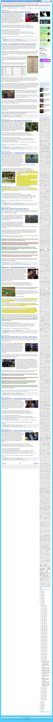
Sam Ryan (42, 48)
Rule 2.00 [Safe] (46, 475)
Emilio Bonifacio (45, 253)
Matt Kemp (48, 389)
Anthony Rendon (42, 140)
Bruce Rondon (47, 179)
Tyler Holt (48, 564)
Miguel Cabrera (46, 397)
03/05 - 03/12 (44, 688)
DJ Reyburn (45, 215)
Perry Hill (42, 432)
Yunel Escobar (47, 585)
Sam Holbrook (44, 517)
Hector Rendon (47, 284)
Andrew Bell (42, 133)
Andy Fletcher (48, 134)
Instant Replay (12, 264)
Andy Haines (47, 135)
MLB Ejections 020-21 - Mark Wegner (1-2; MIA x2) (43, 40)
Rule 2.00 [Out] (41, 473)
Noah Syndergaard (47, 420)
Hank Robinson (42, 283)
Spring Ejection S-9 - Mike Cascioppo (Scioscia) (16, 12)
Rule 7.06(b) (41, 498)
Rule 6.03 (48, 492)
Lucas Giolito (46, 364)
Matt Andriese (42, 386)
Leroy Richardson (45, 362)
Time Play (49, 546)
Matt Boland (43, 387)
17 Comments (14, 147)
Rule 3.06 (27, 331)
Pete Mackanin (46, 432)
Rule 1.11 (43, 460)
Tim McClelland (46, 544)
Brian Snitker (41, 177)
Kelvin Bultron (48, 345)
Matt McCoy (42, 390)
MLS (46, 367)
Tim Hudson (48, 543)
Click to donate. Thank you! (44, 58)
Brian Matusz (47, 175)
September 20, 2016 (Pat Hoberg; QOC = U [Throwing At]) (25, 33)
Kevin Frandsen (46, 349)
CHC (49, 183)
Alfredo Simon (46, 131)
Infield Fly (48, 292)
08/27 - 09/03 (44, 627)
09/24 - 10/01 (44, 622)
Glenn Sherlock (42, 278)
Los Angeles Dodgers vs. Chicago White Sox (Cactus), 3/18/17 (14, 455)
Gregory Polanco (45, 280)
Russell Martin (43, 508)
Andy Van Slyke (46, 136)
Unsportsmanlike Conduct (44, 572)
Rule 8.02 (41, 502)
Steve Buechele (45, 532)
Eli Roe (47, 252)
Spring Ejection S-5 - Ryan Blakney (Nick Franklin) (17, 399)
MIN (49, 366)
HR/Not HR (47, 282)
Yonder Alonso (42, 584)
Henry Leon (47, 285)
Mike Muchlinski (46, 404)
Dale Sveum (45, 216)
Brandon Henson (45, 167)
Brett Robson (45, 172)
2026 (41, 591)
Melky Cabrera (45, 393)
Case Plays (47, 190)
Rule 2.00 (47, 462)
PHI (40, 423)
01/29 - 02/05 (44, 695)
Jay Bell (42, 307)
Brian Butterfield (43, 173)
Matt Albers (49, 385)
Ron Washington (43, 456)
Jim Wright (46, 321)
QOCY (28, 204)
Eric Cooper (7, 264)
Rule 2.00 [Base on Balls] (45, 464)
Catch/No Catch (47, 191)
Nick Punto (49, 419)
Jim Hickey (49, 318)
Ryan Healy (47, 510)
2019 (41, 601)
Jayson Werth (48, 307)
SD (46, 513)
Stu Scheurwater (46, 535)
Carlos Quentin (41, 189)
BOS (46, 147)
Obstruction (41, 422)
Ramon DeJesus (42, 440)
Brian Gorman (42, 174)
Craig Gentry (47, 213)
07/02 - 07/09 (44, 639)
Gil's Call (42, 277)
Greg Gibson (47, 278)
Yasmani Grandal (42, 583)
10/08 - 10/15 (44, 619)
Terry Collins (47, 539)
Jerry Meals (41, 317)
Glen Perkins (47, 277)
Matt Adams (44, 385)
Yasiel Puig (47, 582)
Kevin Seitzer (42, 352)
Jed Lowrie (46, 308)
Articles (7, 116)
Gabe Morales (46, 270)
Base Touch (48, 150)
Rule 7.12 (48, 499)
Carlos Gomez (42, 188)
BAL (43, 147)
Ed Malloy (46, 245)
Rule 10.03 (43, 462)
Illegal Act (48, 290)
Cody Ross (42, 209)
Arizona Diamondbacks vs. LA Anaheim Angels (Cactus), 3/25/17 (15, 36)
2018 (41, 602)
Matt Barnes (46, 386)
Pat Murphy (41, 427)
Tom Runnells (46, 550)
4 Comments (13, 262)
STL (47, 514)
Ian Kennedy (46, 289)
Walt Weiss (47, 577)
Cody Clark (49, 208)
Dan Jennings (46, 218)
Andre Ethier (48, 132)
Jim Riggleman (47, 320)
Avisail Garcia (8, 148)
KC (41, 344)
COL (40, 185)
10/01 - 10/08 (44, 620)
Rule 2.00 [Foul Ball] (45, 468)
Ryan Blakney (20, 426)
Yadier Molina (47, 581)
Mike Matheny (43, 403)
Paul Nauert (45, 429)
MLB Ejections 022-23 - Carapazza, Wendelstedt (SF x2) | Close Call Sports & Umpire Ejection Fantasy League (44, 50)
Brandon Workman (45, 168)
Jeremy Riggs (47, 315)
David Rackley (42, 230)
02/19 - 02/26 (44, 691)
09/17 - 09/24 (44, 623)
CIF (42, 184)
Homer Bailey (45, 287)
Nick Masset (44, 419)
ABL (44, 117)
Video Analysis (43, 575)
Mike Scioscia (42, 406)
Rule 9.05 (45, 505)
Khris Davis (46, 352)
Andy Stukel (41, 136)
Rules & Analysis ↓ (38, 8)
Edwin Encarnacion (46, 248)
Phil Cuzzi (44, 434)
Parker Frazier (47, 424)
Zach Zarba (41, 586)
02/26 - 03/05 (44, 689)
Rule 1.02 (46, 459)
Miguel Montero (45, 398)
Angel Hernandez (8, 204)
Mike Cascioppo (47, 400)
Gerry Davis (48, 276)
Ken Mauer (47, 346)
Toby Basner (43, 547)
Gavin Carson (47, 272)
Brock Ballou (47, 177)
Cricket (40, 214)
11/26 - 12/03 (44, 609)
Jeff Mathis (46, 311)
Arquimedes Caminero (43, 143)
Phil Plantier (43, 435)
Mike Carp (42, 400)
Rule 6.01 (48, 491)
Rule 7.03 (45, 496)
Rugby (43, 459)
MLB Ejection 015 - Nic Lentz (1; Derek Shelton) (47, 110)
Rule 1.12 (47, 460)
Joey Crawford (48, 325)
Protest (45, 437)
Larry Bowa (45, 359)
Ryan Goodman (43, 510)
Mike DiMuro (42, 401)
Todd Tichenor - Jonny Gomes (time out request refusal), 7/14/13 (19, 186)
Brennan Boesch (45, 169)
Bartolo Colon (44, 149)
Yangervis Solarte (42, 582)
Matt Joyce (44, 389)
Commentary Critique (46, 210)
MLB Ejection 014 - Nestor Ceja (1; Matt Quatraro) (47, 94)
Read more (44, 31)
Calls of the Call (48, 185)
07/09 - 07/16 (44, 637)
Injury (42, 293)
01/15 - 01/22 (44, 696)
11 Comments (14, 458)
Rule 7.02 (41, 496)
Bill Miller (49, 155)
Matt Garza (46, 388)
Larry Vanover (46, 360)
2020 (41, 599)
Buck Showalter (42, 181)
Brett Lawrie (45, 171)
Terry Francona (42, 540)
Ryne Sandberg (43, 513)
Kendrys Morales (42, 347)
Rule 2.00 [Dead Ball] (44, 466)
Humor (48, 287)
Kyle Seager (42, 356)
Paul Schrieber (44, 430)
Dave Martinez (48, 224)
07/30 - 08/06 (44, 633)
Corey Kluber (41, 211)
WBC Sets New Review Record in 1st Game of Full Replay (19, 337)
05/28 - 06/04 (44, 646)
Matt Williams (42, 391)
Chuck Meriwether (44, 204)
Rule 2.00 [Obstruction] (46, 471)
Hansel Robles (47, 283)
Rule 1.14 (43, 461)
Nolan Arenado (42, 421)
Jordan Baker (16, 331)
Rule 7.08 (45, 498)
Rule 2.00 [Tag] (45, 477)
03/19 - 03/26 (44, 660)
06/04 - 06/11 (44, 644)
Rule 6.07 (45, 494)
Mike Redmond (46, 405)
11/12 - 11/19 (44, 612)
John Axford (46, 326)
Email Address (42, 65)
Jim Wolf (41, 321)
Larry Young (41, 361)
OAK (47, 421)
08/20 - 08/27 (44, 629)
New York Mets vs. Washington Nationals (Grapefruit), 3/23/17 (14, 200)
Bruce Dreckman (42, 179)
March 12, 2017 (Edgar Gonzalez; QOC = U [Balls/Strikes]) (26, 453)
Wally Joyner (41, 577)
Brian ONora (42, 176)
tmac (49, 586)
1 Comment (13, 393)
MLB (42, 367)
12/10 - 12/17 (44, 608)
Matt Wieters (47, 390)
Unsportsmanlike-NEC (43, 573)
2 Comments (13, 39)
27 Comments (14, 203)
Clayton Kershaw (44, 205)
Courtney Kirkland (42, 212)
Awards (46, 146)
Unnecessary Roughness (44, 571)
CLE (48, 184)
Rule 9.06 (49, 505)
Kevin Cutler (41, 349)
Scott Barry (45, 518)
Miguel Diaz (41, 398)
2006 (41, 709)
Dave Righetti (42, 225)
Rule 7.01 (47, 495)
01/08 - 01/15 (44, 698)
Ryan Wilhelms (48, 512)
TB (23, 426)
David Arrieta (47, 226)
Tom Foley (42, 549)
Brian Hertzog (47, 174)
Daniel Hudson (45, 220)
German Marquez (43, 276)
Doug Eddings (47, 242)
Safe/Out (48, 515)
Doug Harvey (41, 243)
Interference (45, 295)
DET (40, 215)
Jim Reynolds (42, 320)
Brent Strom (45, 170)
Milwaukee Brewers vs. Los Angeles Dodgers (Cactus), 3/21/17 (14, 328)
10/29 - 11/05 (44, 615)
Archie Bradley (47, 142)
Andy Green (42, 135)
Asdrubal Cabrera (14, 204)
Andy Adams (43, 53)
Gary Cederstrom (42, 271)
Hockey (41, 287)
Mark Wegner (46, 381)
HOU (48, 281)
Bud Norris (42, 182)
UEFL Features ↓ (23, 8)
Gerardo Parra (48, 275)
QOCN (49, 437)
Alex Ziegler (44, 130)
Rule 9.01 (41, 504)
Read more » (4, 37)
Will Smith (46, 579)
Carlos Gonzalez (47, 188)
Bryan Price (41, 180)
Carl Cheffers (48, 186)
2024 (41, 594)
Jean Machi (42, 308)
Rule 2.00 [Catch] (47, 465)
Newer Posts (4, 463)
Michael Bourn (45, 394)
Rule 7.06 (47, 497)
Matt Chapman (42, 388)
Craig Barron (47, 212)
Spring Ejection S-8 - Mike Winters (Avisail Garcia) (17, 121)
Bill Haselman (8, 331)
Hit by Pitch (47, 286)
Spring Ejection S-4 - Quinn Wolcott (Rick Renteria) (17, 431)
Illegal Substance (42, 292)
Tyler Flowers (44, 564)
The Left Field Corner (43, 541)
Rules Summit (44, 507)
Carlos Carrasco (47, 187)
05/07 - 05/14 (44, 650)
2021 (41, 598)
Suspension (41, 536)
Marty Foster (47, 383)
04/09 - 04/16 (44, 656)
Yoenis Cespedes (48, 583)
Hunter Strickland (42, 288)
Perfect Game (44, 431)
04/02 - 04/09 (44, 657)
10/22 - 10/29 (44, 616)
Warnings (41, 578)
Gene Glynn (41, 273)
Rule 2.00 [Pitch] (43, 474)
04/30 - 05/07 (44, 651)
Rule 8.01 (46, 501)
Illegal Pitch (47, 291)
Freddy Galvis (41, 269)
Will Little (41, 579)
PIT (43, 423)
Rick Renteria (22, 459)
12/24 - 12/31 (44, 605)
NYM (26, 204)
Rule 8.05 (43, 503)
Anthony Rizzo (47, 140)
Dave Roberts (47, 225)
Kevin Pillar (44, 351)
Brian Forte (47, 173)
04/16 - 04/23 (44, 654)
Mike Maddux (48, 402)
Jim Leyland (47, 319)
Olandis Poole (47, 422)
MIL (46, 366)
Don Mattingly (42, 241)
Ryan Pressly (41, 511)
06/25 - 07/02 (44, 640)
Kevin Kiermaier (46, 350)
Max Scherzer (46, 392)
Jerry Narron (46, 317)
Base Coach (48, 149)
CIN (44, 184)
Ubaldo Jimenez (47, 566)
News (16, 264)
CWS (15, 148)
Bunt (46, 182)
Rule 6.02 (43, 492)
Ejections (18, 148)
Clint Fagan (48, 206)
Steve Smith (45, 533)
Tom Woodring (46, 551)
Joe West (48, 324)
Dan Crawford (46, 217)
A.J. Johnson (46, 116)
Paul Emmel (45, 428)
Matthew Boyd (47, 391)
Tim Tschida (46, 545)
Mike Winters (22, 148)
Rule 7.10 (43, 499)
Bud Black (48, 181)
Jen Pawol (45, 313)
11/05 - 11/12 (44, 613)
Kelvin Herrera (42, 346)
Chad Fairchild (42, 193)
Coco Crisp (45, 208)
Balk (49, 147)
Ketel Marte (42, 348)
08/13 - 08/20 (44, 630)
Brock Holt (41, 178)
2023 (41, 595)
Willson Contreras (46, 580)
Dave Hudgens (48, 223)
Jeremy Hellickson (42, 315)
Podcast (47, 435)
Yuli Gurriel (42, 585)
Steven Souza (45, 534)
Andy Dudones (43, 134)
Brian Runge (47, 176)
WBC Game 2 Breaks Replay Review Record (15, 209)
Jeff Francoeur (46, 309)
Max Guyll (41, 392)
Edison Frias (45, 247)
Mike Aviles (43, 399)
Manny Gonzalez (47, 370)
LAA (45, 356)
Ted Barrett (41, 539)
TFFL (40, 537)
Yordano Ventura (48, 584)
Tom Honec (41, 550)
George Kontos (45, 274)
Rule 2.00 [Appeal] (43, 463)
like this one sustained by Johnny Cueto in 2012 (26, 187)
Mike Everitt (43, 402)
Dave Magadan (43, 224)
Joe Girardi (45, 323)
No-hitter (42, 420)
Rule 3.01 (46, 478)
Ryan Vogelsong (44, 512)
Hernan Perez (41, 286)
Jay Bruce (45, 307)
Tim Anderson (45, 542)
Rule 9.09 (42, 506)
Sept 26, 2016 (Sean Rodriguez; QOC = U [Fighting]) (24, 326)
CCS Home (4, 8)
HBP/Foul (44, 281)
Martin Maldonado (46, 382)
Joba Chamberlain (45, 322)
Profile (45, 436)
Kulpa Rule (48, 354)
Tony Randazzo (46, 554)
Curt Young (43, 214)
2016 (41, 701)
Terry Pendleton (48, 540)
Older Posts (36, 463)
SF (42, 514)
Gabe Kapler (41, 270)
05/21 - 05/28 (44, 647)
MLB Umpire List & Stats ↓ (13, 8)
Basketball (48, 151)
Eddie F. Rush (45, 246)
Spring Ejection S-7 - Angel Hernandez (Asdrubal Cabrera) (19, 153)
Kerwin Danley (48, 347)
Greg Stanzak (46, 279)
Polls (40, 436)
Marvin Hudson (42, 384)
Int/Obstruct (44, 294)
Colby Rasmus (46, 209)
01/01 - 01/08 (44, 699)
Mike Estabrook (48, 401)
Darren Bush (45, 222)
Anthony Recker (46, 139)
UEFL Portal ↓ (46, 8)
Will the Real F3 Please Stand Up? (29, 290)
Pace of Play (42, 424)
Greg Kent (41, 279)
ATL (46, 119)
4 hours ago (41, 51)
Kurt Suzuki (43, 355)
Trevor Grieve (19, 264)
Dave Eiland (43, 223)
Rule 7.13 (41, 500)
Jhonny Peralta (44, 318)
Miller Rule (46, 408)
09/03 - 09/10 (44, 626)
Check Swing (43, 196)
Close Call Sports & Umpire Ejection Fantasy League (20, 4)
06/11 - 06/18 (44, 643)
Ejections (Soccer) (42, 252)
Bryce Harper (47, 180)
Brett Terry (49, 172)
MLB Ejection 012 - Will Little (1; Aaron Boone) (47, 100)
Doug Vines (46, 243)
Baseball (42, 151)
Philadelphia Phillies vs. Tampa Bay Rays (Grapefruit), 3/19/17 (14, 422)
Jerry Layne (47, 316)
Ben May (49, 152)
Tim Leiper (41, 544)
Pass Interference (42, 425)
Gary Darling (48, 271)
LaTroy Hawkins (42, 357)
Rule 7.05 (43, 497)
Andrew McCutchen (47, 133)
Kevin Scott (48, 351)
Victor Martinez (47, 574)
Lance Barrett (44, 358)
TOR (44, 537)
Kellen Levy (44, 345)
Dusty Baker (47, 244)
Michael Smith (45, 396)
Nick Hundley (46, 418)
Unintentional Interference (44, 570)
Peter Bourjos (45, 433)
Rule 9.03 (34, 331)
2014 (41, 704)
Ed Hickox (41, 245)
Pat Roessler (46, 427)
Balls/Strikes (12, 148)
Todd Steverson (43, 548)
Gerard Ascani (44, 275)
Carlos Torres (47, 189)
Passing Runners (47, 425)
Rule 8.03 (46, 502)
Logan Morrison (47, 363)
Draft (49, 243)
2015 (41, 702)
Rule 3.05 (24, 331)
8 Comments (13, 425)
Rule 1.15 (47, 461)
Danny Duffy (45, 221)
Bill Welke (47, 156)
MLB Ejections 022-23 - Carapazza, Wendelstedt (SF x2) (43, 34)
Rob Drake (48, 445)
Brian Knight (42, 175)
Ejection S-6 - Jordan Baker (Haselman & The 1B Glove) (19, 267)
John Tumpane (45, 331)
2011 (41, 708)
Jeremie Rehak (45, 314)
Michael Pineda (45, 395)
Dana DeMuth (44, 219)
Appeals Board (43, 141)
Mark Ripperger (46, 380)
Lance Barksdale (47, 357)
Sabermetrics (10, 116)
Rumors (49, 507)
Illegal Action (41, 291)
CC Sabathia (46, 183)
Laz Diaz (45, 361)
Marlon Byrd (41, 382)
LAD (19, 331)
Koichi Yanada (46, 353)
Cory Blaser (47, 211)
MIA (43, 366)
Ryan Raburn (46, 511)
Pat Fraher (42, 426)
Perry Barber (48, 431)
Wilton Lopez (41, 581)
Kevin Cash (47, 348)
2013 (41, 705)
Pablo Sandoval (47, 423)
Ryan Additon (48, 508)
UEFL (14, 116)
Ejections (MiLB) (42, 250)
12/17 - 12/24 (44, 606)
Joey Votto (42, 326)
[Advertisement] (14, 466)
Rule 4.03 (31, 331)
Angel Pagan (44, 138)
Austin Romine (47, 145)
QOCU (43, 438)
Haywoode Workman (42, 284)
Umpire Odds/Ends (18, 116)
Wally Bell (47, 576)
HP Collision (42, 282)
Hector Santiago (42, 285)
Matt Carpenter (48, 387)
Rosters (44, 458)
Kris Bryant (43, 354)
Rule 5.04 (31, 204)
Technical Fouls (46, 538)
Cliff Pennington (44, 206)
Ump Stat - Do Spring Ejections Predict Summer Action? (19, 44)
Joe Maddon (44, 324)
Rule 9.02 (45, 504)
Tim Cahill (44, 543)
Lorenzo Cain (41, 364)
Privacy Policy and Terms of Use (26, 717)
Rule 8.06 (48, 503)
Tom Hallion (47, 549)
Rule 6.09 (42, 495)
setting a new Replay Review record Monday (10, 210)
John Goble (45, 328)
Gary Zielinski (43, 272)
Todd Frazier (48, 547)
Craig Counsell (42, 213)
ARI (43, 119)
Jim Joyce (42, 319)
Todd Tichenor (48, 548)
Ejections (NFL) (46, 251)
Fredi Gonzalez (47, 269)
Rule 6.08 (49, 494)
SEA (49, 513)
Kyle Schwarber (48, 355)
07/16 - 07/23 (44, 636)
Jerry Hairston (41, 316)
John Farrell (45, 327)
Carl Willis (42, 187)
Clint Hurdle (43, 207)
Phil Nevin (48, 434)
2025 (41, 592)
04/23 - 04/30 (44, 653)
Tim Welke (44, 546)
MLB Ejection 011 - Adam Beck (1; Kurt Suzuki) (47, 105)
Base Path (42, 150)
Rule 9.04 (42, 505)
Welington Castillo (47, 578)
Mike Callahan (48, 399)
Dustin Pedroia (43, 244)
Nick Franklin (15, 426)
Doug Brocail (41, 242)
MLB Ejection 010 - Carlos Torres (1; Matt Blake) (47, 89)
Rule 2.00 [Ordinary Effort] (45, 472)
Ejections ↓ (30, 8)
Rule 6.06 (41, 494)
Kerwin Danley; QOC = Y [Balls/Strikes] (28, 196)
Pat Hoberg (47, 426)
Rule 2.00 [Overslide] (47, 473)
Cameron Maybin (43, 186)
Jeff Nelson (45, 312)
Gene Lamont (46, 273)
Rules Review (4, 332)
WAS (43, 576)
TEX (48, 536)
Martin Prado (41, 383)
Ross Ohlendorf (45, 457)
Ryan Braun (48, 509)
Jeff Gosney (45, 310)
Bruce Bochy (46, 178)
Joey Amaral (43, 325)
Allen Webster (44, 132)
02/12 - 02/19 (44, 692)
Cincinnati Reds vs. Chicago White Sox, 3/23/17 (12, 144)
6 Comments (13, 330)
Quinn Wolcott (17, 459)
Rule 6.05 (47, 493)
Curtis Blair (47, 214)
